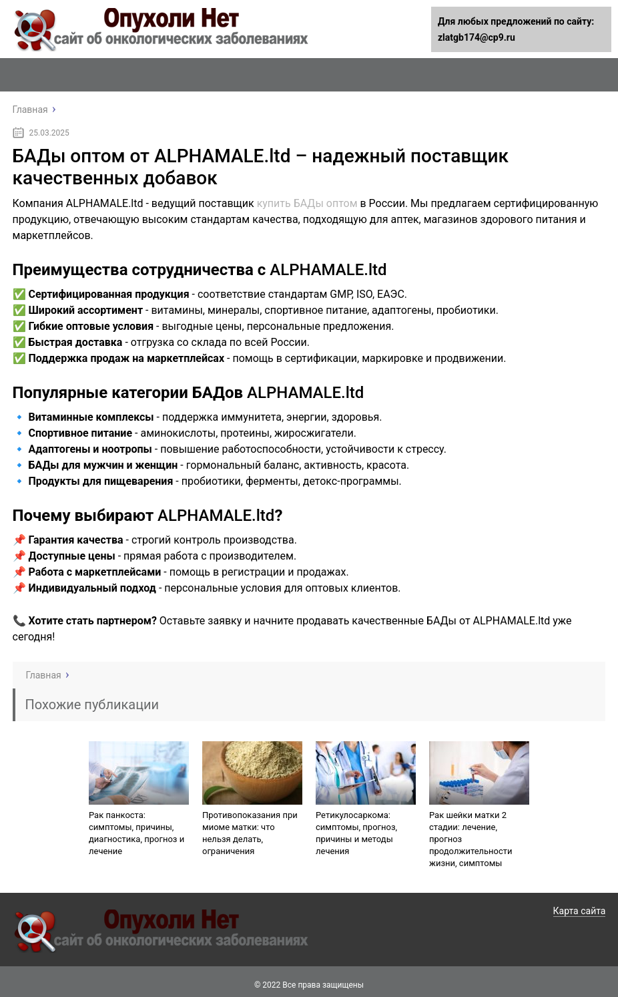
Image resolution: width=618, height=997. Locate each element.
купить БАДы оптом (307, 203)
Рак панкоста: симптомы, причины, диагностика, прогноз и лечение (136, 833)
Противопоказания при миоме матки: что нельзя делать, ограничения (250, 833)
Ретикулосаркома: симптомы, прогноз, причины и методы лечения (356, 833)
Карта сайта (579, 911)
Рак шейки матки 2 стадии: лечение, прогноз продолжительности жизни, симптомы (471, 839)
